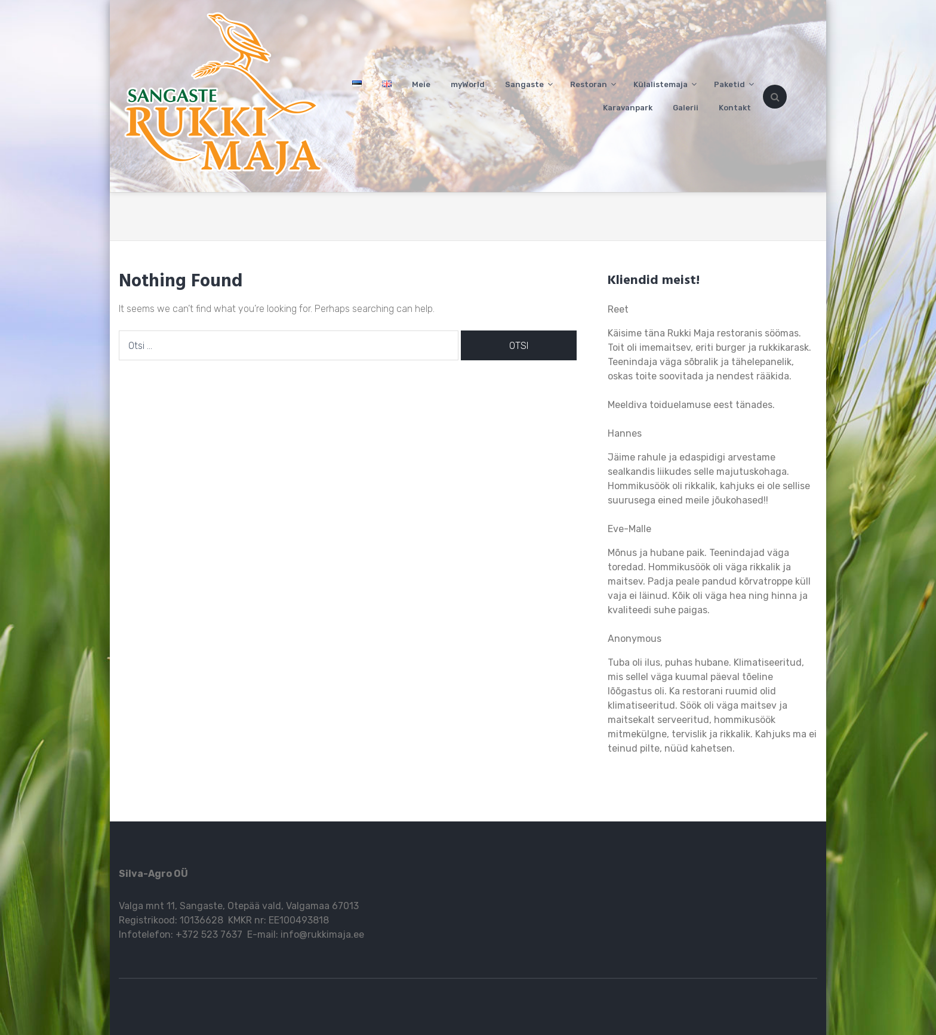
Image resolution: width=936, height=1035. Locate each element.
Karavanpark (627, 107)
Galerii (685, 107)
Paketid (729, 84)
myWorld (468, 84)
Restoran (588, 84)
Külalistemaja (660, 84)
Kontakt (735, 107)
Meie (421, 84)
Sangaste (524, 84)
